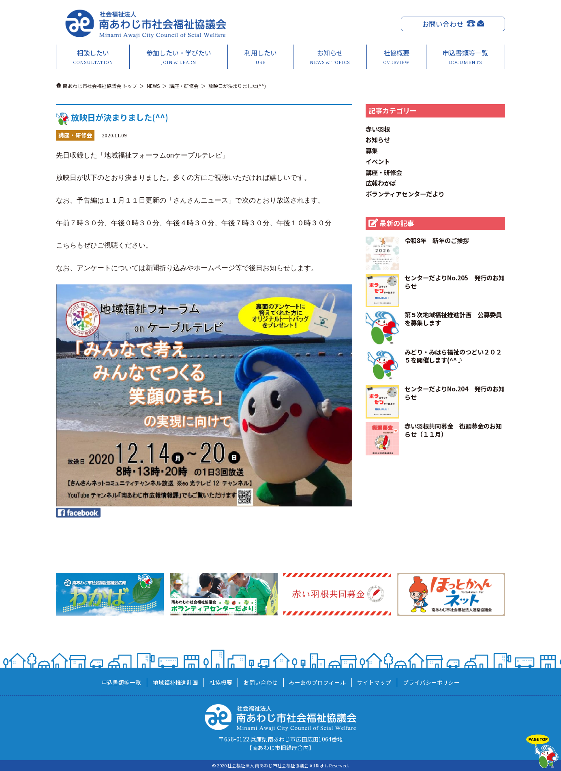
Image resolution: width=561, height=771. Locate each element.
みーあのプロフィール (317, 682)
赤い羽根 (378, 128)
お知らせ (330, 57)
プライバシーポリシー (431, 682)
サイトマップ (374, 682)
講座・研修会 (384, 172)
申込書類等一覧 (465, 57)
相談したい (93, 57)
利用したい (260, 57)
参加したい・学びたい (178, 57)
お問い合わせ (442, 24)
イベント (378, 161)
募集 (372, 150)
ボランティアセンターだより (405, 193)
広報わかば (381, 182)
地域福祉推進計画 (175, 682)
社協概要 (396, 57)
